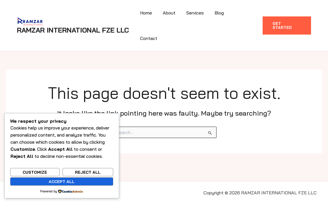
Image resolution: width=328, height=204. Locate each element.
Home (153, 13)
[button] (286, 13)
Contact (243, 13)
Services (198, 13)
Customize (35, 172)
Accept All (61, 181)
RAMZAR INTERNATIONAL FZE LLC (73, 17)
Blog (221, 13)
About (174, 13)
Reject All (87, 172)
